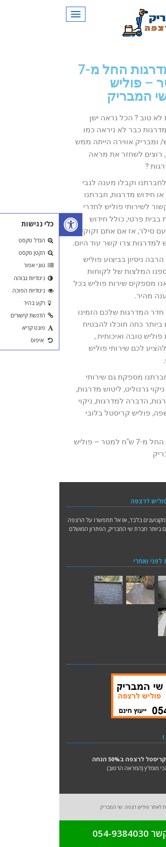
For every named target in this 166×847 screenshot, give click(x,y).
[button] (11, 224)
